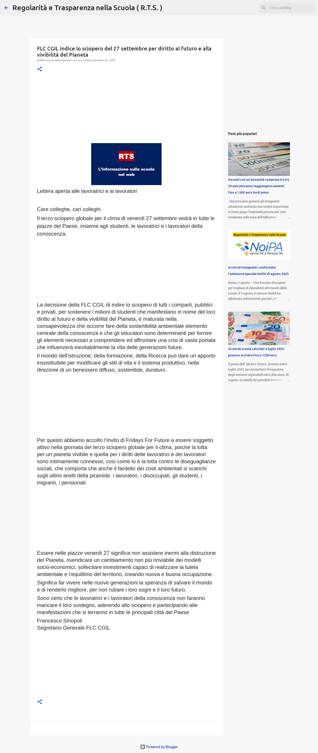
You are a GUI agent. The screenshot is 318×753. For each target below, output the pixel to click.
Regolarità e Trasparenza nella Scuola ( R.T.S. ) (87, 8)
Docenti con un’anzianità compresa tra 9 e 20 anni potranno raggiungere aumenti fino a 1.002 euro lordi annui (258, 186)
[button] (39, 69)
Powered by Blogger (159, 747)
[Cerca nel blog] (291, 7)
